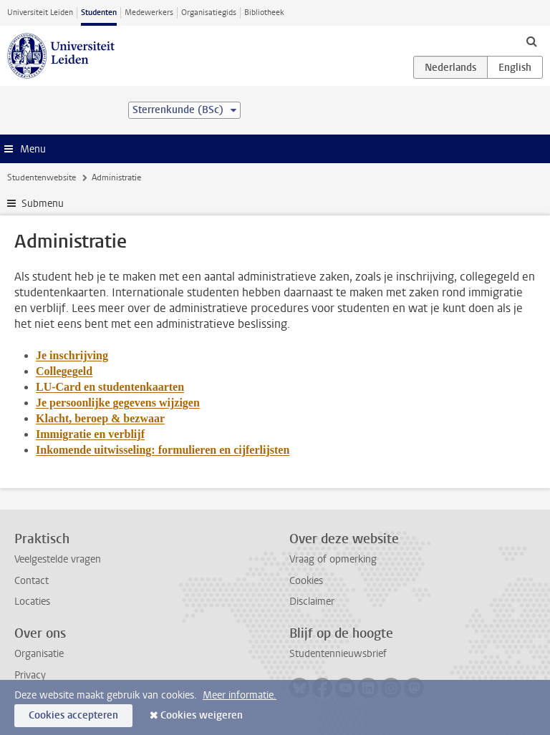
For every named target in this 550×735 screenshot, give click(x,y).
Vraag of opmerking (333, 559)
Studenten (99, 12)
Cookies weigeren (201, 715)
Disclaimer (311, 601)
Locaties (32, 601)
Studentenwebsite (41, 177)
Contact (31, 581)
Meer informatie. (239, 695)
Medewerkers (149, 12)
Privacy (30, 675)
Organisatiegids (208, 12)
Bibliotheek (264, 12)
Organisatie (39, 654)
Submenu (42, 203)
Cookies (306, 581)
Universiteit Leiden (40, 12)
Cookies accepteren (73, 715)
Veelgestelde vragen (57, 559)
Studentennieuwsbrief (338, 654)
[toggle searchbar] (531, 40)
